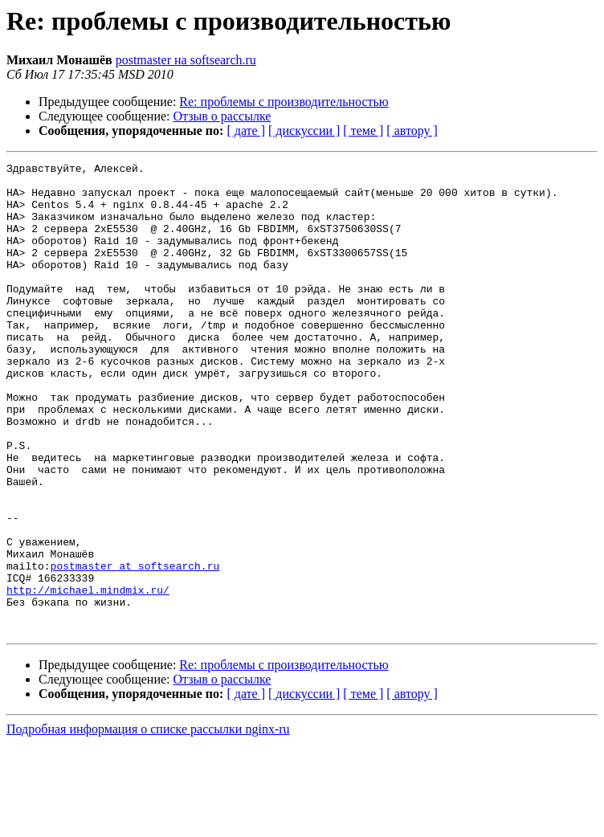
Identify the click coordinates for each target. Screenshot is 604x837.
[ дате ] (245, 130)
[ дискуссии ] (304, 130)
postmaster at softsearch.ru (135, 647)
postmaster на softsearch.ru (186, 60)
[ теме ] (363, 130)
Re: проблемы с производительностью (283, 101)
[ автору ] (411, 130)
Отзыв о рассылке (222, 116)
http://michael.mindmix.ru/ (87, 676)
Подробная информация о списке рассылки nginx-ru (148, 823)
